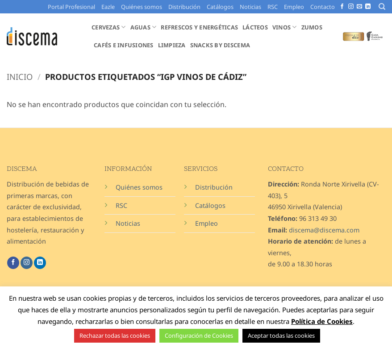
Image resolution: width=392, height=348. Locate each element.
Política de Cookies (322, 321)
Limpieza (172, 45)
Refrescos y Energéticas (199, 27)
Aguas (143, 27)
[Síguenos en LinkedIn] (368, 7)
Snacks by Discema (220, 45)
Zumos (311, 27)
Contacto (322, 7)
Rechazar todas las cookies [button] (114, 335)
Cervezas (109, 27)
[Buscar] (382, 6)
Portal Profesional (71, 7)
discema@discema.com (324, 230)
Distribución (184, 7)
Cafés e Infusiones (124, 45)
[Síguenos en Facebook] (342, 7)
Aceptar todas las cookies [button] (281, 335)
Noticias (250, 7)
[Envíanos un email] (359, 7)
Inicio (20, 76)
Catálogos (220, 7)
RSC (272, 7)
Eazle (108, 7)
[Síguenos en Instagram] (351, 7)
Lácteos (255, 27)
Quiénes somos (141, 7)
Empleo (294, 7)
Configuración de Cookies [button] (199, 335)
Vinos (284, 27)
